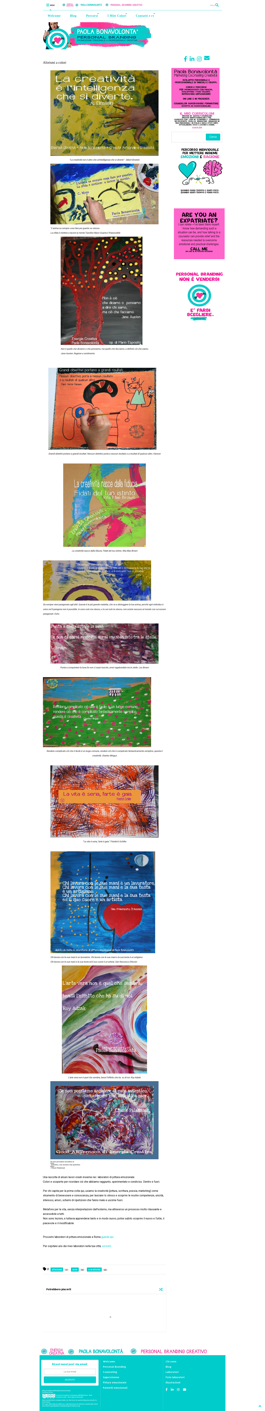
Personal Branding (114, 1366)
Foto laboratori (175, 1377)
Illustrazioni (173, 1382)
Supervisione (111, 1377)
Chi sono (171, 1361)
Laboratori (172, 1372)
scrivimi (106, 1246)
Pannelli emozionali (115, 1387)
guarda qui (107, 1237)
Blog (73, 15)
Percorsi (92, 15)
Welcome (54, 15)
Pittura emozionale (115, 1382)
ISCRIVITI (70, 1379)
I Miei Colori (117, 15)
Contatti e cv (145, 15)
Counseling (110, 1372)
